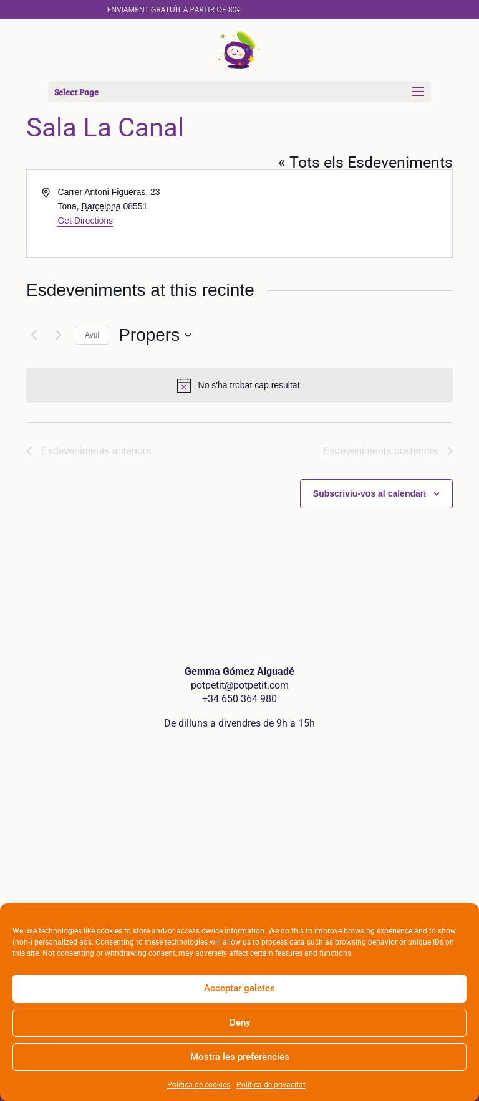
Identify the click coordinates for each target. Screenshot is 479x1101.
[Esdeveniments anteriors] (33, 335)
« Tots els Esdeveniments (365, 162)
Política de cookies (198, 1084)
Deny (240, 1022)
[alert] (239, 385)
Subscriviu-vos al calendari (369, 493)
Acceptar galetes (239, 988)
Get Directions (85, 221)
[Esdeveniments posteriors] (58, 335)
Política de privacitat (271, 1084)
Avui (92, 335)
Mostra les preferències (239, 1056)
